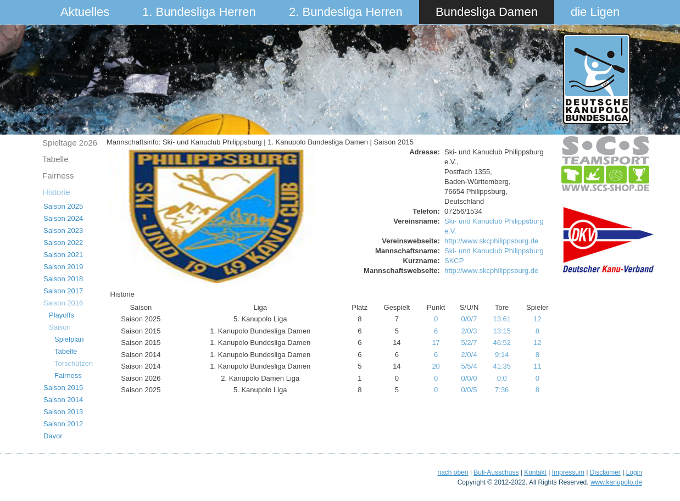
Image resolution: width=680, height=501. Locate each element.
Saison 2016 (63, 303)
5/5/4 (469, 366)
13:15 (502, 331)
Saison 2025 (63, 206)
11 (537, 366)
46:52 (502, 342)
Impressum (568, 472)
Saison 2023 (63, 230)
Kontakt (535, 472)
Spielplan (69, 339)
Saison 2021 (63, 254)
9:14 (502, 354)
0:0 (502, 378)
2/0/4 (469, 354)
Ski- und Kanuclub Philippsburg (494, 251)
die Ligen (595, 12)
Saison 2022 (63, 242)
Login (634, 472)
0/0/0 (469, 378)
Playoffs (61, 315)
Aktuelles (84, 12)
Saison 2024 (63, 218)
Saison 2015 (63, 387)
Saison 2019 (63, 267)
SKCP (454, 261)
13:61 (502, 319)
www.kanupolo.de (616, 482)
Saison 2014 (63, 400)
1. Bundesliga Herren (199, 12)
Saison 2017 (63, 291)
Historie (56, 192)
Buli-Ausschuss (496, 472)
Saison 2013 (63, 412)
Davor (53, 436)
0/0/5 (469, 390)
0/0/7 (469, 319)
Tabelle (55, 159)
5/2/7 (469, 342)
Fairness (58, 175)
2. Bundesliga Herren (346, 12)
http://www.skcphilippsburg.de (491, 241)
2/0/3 (469, 331)
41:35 (502, 366)
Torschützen (73, 363)
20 (435, 366)
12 (537, 319)
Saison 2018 (63, 279)
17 (435, 342)
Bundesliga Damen (487, 12)
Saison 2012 (63, 424)
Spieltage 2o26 (69, 142)
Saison (60, 327)
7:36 (502, 390)
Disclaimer (605, 472)
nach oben (452, 472)
